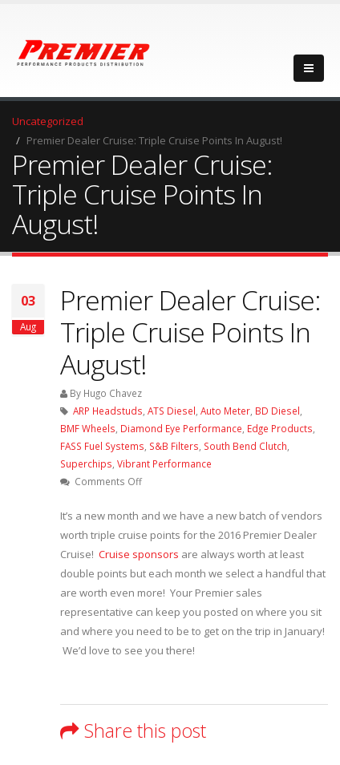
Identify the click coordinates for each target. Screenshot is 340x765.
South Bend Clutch (245, 445)
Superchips (86, 463)
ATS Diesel (172, 410)
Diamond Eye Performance (181, 428)
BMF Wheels (87, 428)
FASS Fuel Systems (102, 445)
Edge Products (280, 428)
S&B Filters (174, 445)
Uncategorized (47, 121)
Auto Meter (225, 410)
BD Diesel (277, 410)
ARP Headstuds (108, 410)
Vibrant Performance (164, 463)
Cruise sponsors (139, 554)
